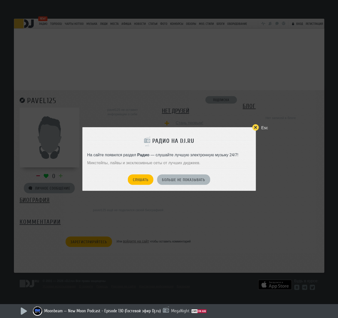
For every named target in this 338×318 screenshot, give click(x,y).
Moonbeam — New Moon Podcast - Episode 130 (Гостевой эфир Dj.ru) (102, 310)
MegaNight (180, 310)
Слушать (141, 180)
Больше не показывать (183, 180)
